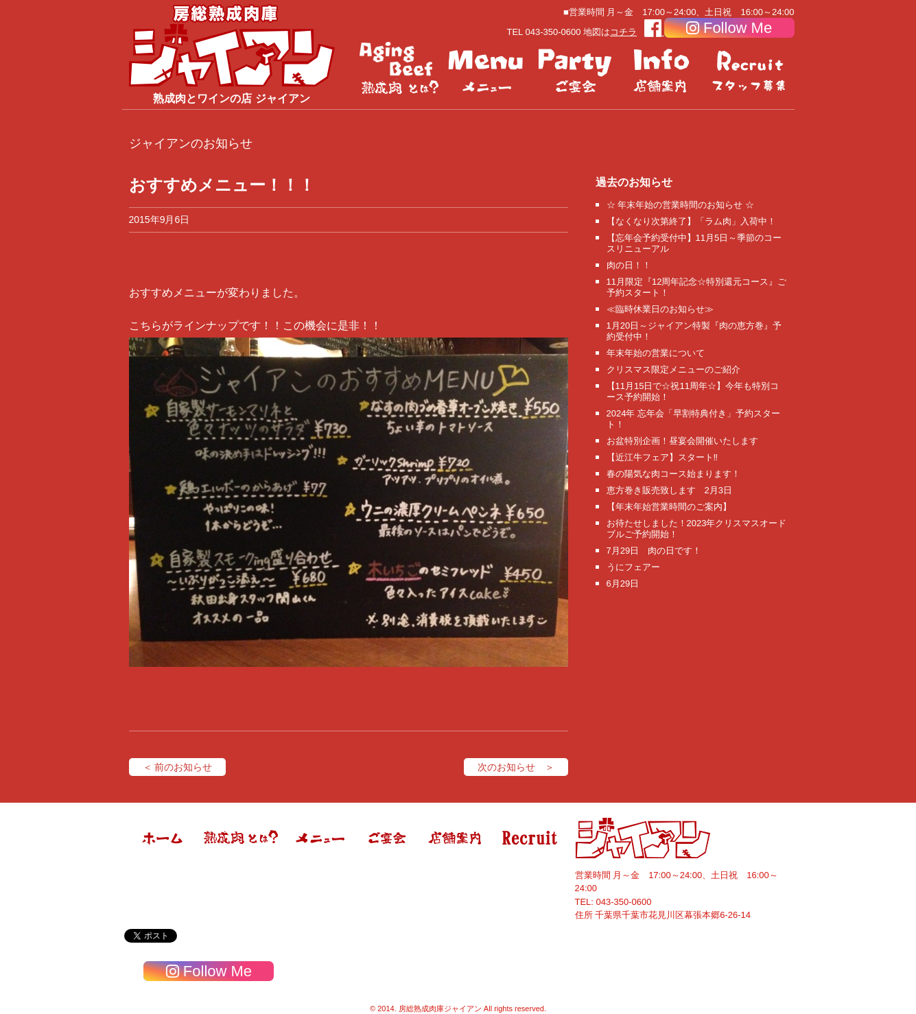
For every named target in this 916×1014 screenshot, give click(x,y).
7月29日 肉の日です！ (654, 550)
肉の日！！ (629, 265)
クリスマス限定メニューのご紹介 (673, 369)
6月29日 (623, 583)
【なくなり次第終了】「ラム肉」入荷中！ (691, 221)
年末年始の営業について (656, 353)
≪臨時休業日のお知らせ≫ (660, 309)
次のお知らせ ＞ (516, 767)
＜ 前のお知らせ (178, 767)
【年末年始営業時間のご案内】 (669, 507)
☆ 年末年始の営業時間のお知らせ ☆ (680, 205)
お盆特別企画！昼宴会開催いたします (682, 441)
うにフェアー (633, 567)
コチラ (623, 32)
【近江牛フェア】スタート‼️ (662, 457)
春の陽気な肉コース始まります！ (673, 474)
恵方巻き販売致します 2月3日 (669, 490)
